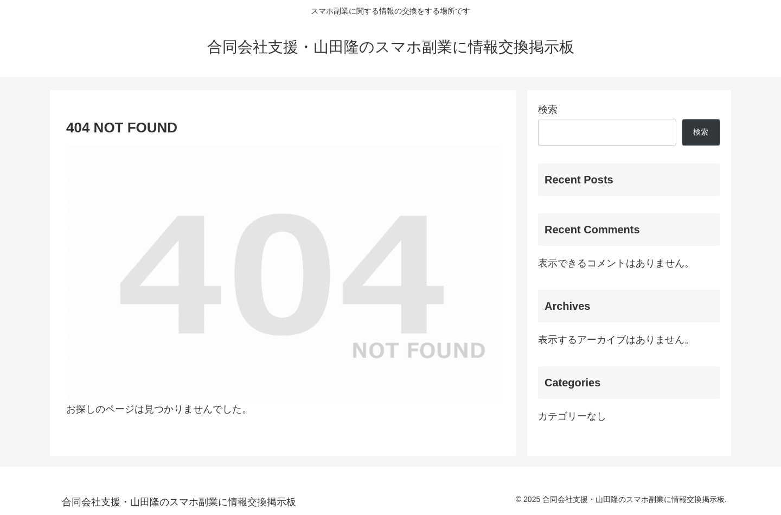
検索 (548, 109)
